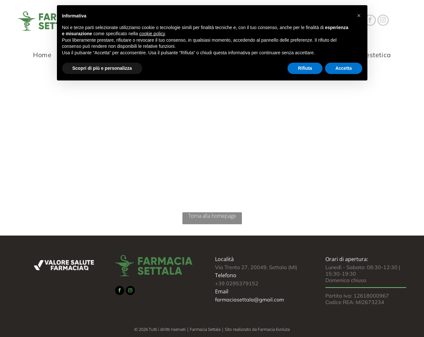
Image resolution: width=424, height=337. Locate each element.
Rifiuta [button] (305, 68)
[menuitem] (44, 55)
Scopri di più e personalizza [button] (102, 68)
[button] (359, 15)
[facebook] (119, 291)
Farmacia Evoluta (274, 329)
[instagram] (383, 21)
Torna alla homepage (212, 215)
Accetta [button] (343, 68)
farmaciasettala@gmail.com (249, 299)
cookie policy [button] (152, 33)
